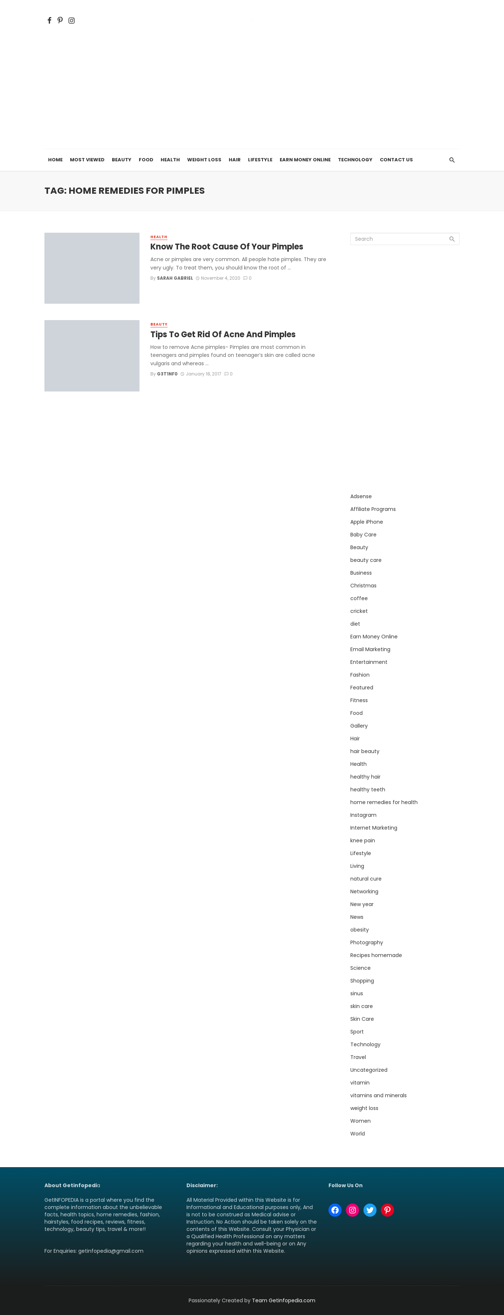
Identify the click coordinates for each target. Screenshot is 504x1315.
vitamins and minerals (378, 1095)
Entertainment (368, 662)
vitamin (360, 1082)
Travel (358, 1057)
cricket (359, 611)
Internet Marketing (373, 827)
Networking (364, 891)
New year (362, 904)
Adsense (361, 496)
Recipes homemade (376, 955)
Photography (366, 942)
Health (170, 159)
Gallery (359, 725)
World (357, 1133)
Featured (361, 687)
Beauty (121, 159)
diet (355, 623)
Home (55, 159)
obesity (359, 929)
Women (360, 1121)
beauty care (366, 560)
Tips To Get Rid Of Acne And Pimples (223, 335)
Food (146, 159)
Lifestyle (260, 159)
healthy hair (365, 776)
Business (361, 572)
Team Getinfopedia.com (283, 1300)
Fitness (359, 700)
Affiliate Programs (373, 509)
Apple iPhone (366, 521)
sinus (356, 993)
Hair (235, 159)
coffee (359, 598)
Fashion (360, 674)
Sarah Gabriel (175, 278)
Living (357, 866)
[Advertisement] (252, 94)
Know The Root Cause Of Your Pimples (226, 247)
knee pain (362, 840)
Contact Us (396, 159)
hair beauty (364, 751)
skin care (361, 1006)
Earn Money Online (305, 159)
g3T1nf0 (167, 374)
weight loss (364, 1108)
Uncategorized (368, 1070)
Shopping (362, 980)
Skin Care (362, 1019)
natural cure (366, 878)
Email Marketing (370, 649)
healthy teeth (367, 789)
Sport (357, 1031)
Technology (355, 159)
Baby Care (363, 534)
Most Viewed (87, 159)
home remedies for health (384, 802)
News (356, 917)
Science (360, 968)
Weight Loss (204, 159)
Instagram (363, 815)
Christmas (363, 585)
